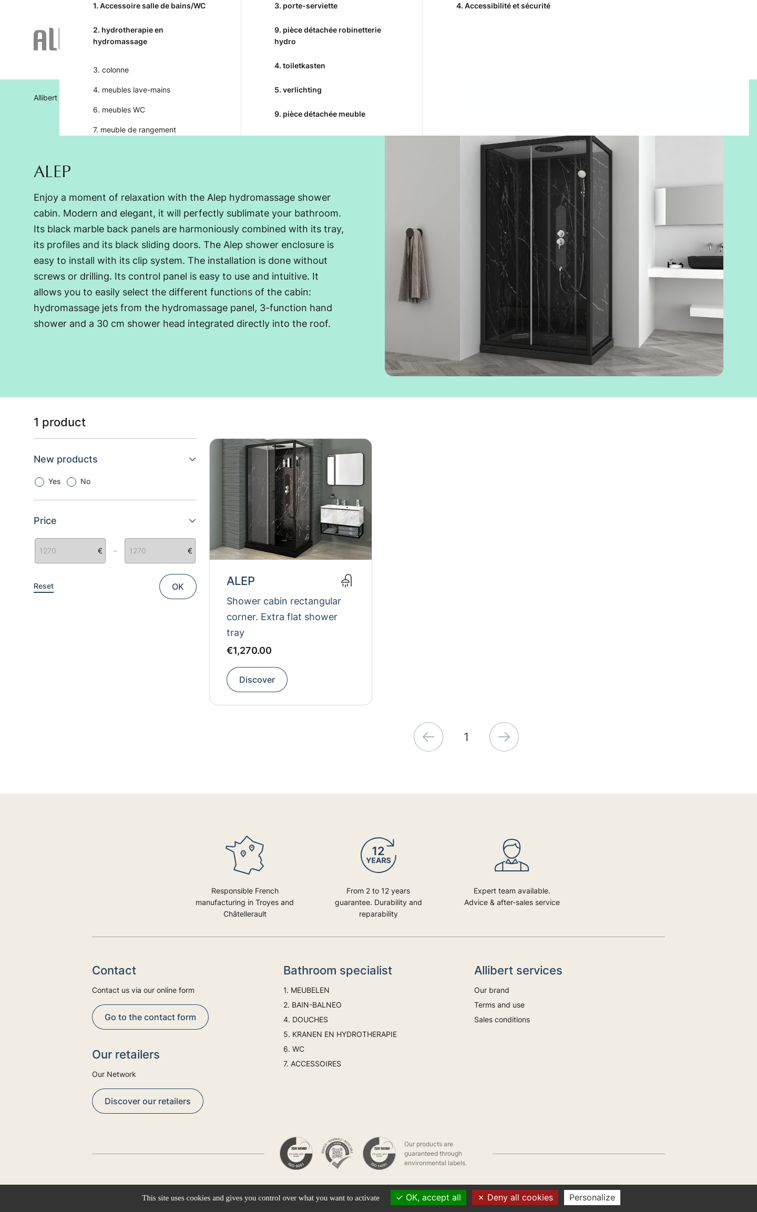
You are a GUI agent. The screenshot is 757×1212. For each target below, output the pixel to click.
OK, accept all (428, 1197)
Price (115, 520)
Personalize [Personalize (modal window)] (592, 1197)
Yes (54, 481)
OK (178, 586)
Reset (44, 585)
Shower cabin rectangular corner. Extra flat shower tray (284, 616)
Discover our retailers (148, 1101)
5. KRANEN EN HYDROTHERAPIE (408, 52)
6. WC (522, 52)
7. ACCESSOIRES (582, 52)
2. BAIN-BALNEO (243, 52)
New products (115, 459)
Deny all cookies (515, 1197)
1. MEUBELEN (181, 52)
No (85, 481)
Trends (663, 51)
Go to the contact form (150, 1017)
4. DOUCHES (328, 52)
